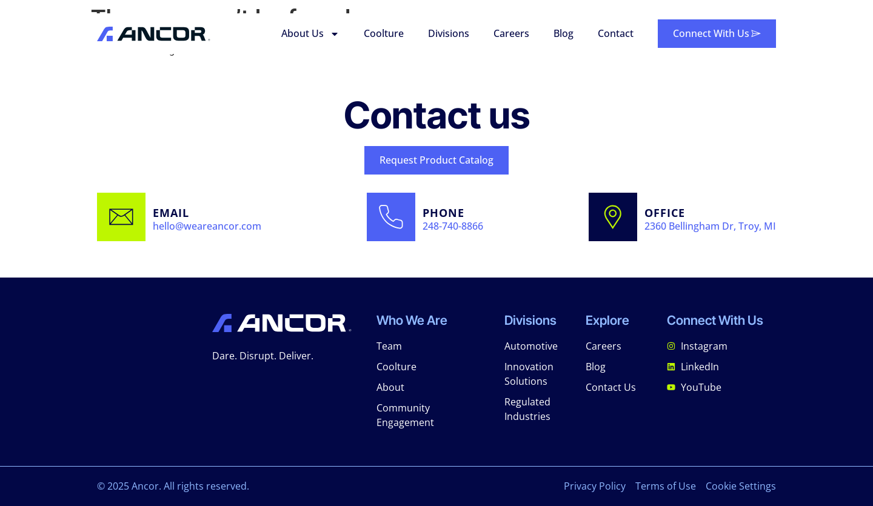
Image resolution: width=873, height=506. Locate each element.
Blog (564, 33)
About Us (310, 34)
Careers (511, 33)
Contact (616, 33)
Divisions (448, 33)
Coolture (384, 33)
